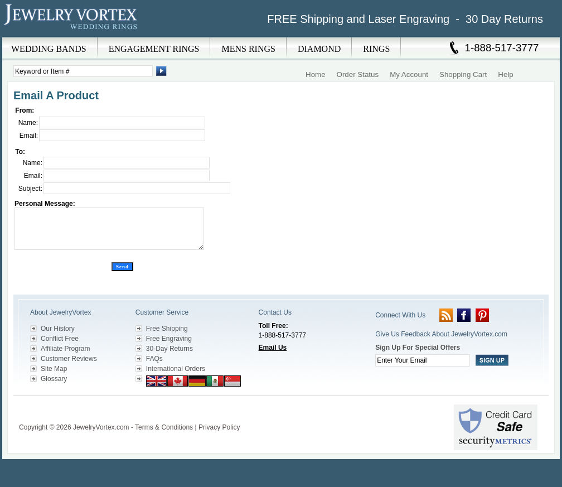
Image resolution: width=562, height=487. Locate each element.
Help (505, 74)
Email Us (273, 347)
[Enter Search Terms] (83, 71)
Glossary (54, 378)
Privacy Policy (219, 427)
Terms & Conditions (164, 427)
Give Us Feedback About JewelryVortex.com (441, 334)
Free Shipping (167, 328)
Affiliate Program (65, 348)
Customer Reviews (69, 358)
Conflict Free (60, 338)
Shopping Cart (463, 74)
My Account (409, 74)
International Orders (175, 368)
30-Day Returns (169, 348)
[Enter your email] (422, 360)
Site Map (54, 368)
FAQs (154, 358)
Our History (58, 328)
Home (316, 74)
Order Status (358, 74)
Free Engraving (169, 338)
